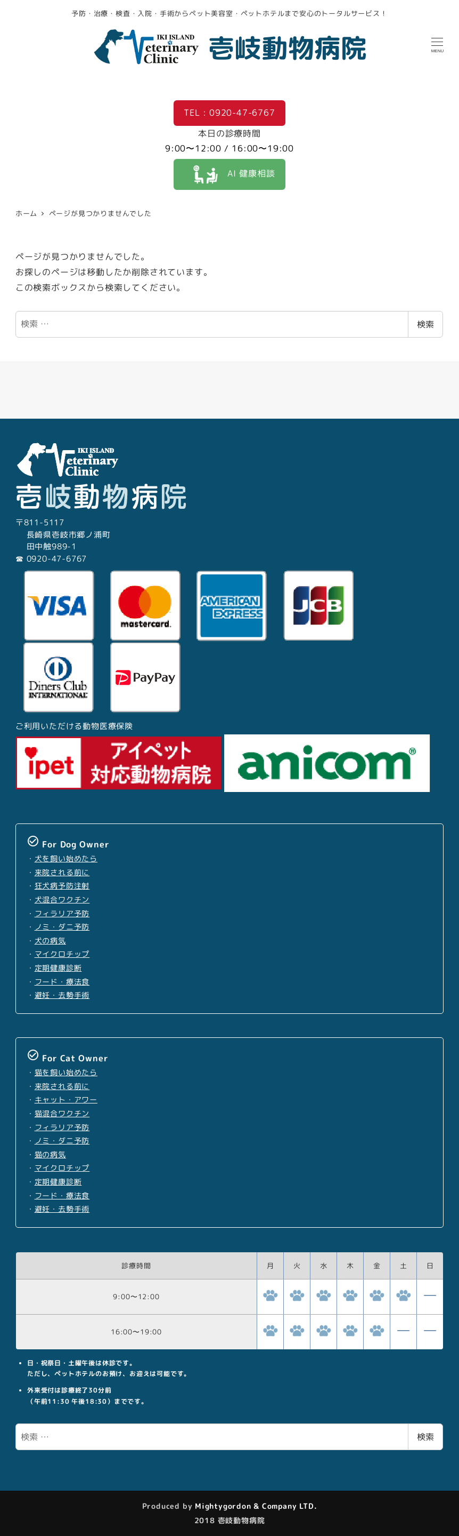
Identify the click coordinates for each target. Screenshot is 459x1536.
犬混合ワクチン (62, 899)
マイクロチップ (62, 954)
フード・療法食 (62, 982)
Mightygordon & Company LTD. (254, 1506)
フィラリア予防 (62, 913)
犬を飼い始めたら (66, 858)
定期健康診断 (58, 968)
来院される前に (62, 872)
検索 (425, 324)
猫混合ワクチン (62, 1113)
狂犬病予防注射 (62, 886)
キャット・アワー (66, 1099)
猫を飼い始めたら (66, 1072)
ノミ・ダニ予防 (62, 927)
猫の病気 (50, 1154)
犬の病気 (50, 940)
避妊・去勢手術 (62, 995)
